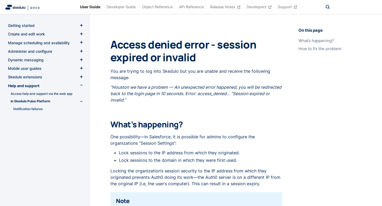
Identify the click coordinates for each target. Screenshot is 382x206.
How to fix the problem (319, 48)
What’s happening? (316, 40)
